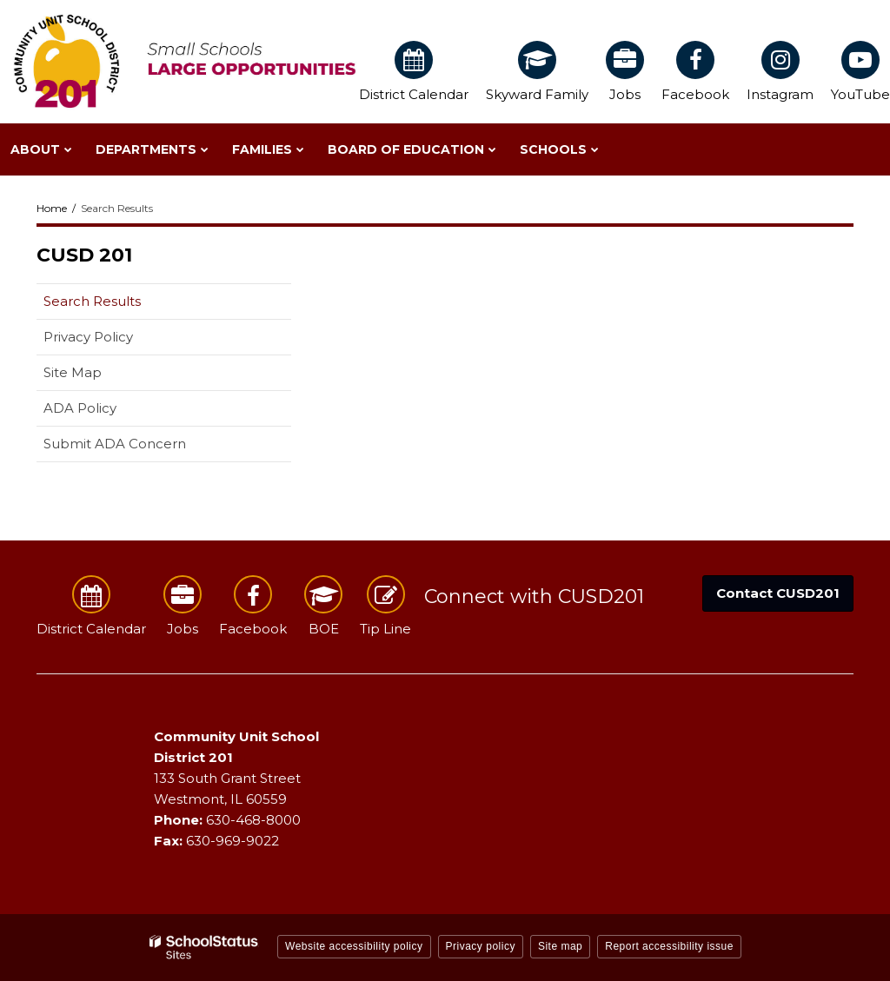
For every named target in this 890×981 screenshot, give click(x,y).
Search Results (92, 301)
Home (52, 208)
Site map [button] (560, 946)
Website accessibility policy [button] (354, 946)
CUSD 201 (84, 255)
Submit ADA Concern (114, 443)
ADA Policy (79, 408)
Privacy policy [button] (480, 946)
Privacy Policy (88, 336)
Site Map (72, 372)
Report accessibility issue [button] (669, 946)
